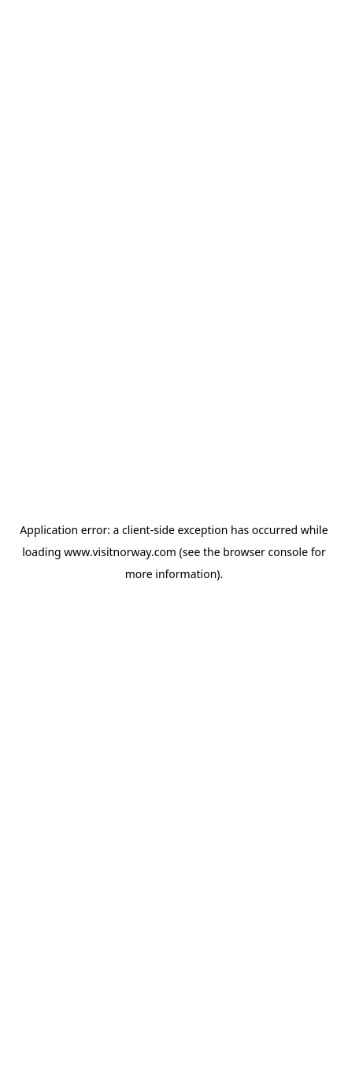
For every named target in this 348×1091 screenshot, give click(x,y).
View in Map (111, 850)
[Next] (299, 380)
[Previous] (48, 380)
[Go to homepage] (62, 29)
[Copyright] (302, 470)
